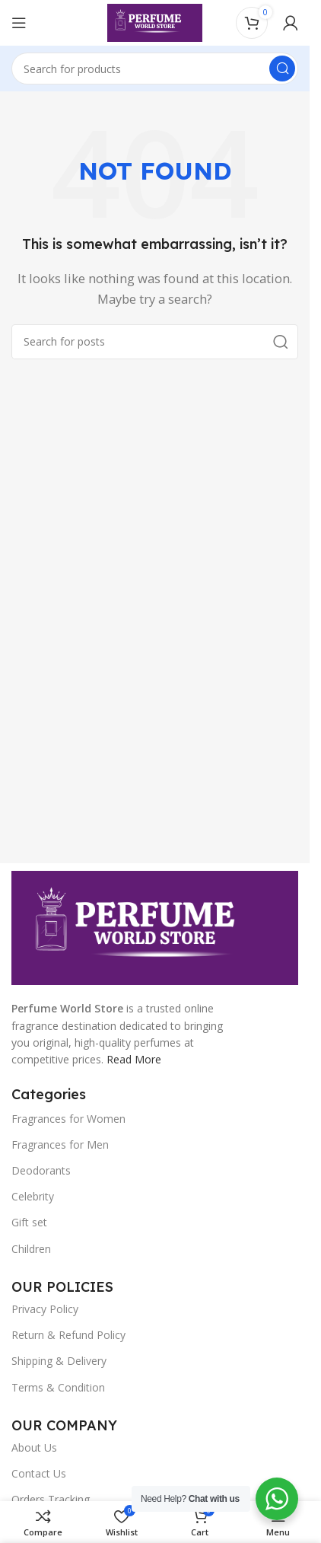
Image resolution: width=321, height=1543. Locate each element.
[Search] (154, 68)
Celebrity (32, 1196)
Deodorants (41, 1170)
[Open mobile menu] (19, 23)
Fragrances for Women (68, 1118)
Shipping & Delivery (58, 1360)
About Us (34, 1447)
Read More (133, 1059)
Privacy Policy (44, 1309)
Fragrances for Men (60, 1144)
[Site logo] (154, 21)
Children (31, 1249)
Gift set (29, 1222)
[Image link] (154, 926)
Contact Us (38, 1473)
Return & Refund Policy (68, 1335)
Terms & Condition (58, 1387)
